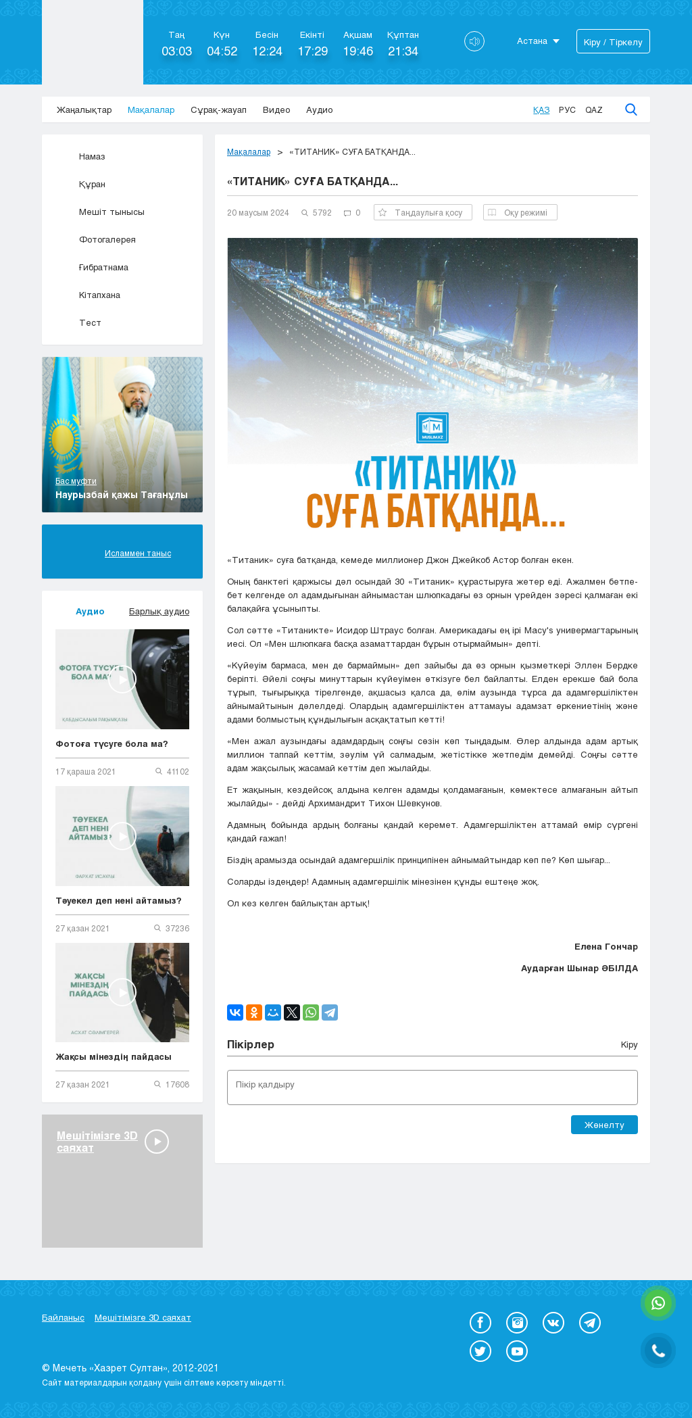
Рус (567, 109)
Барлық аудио (159, 611)
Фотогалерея (95, 239)
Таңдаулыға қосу (420, 212)
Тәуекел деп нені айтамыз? (118, 900)
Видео (276, 109)
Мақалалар (151, 109)
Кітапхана (87, 295)
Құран (80, 184)
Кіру (629, 1044)
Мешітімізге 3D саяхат (143, 1317)
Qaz (594, 109)
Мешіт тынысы (100, 211)
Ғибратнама (91, 267)
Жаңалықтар (84, 109)
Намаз (80, 156)
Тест (78, 322)
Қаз (541, 109)
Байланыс (63, 1317)
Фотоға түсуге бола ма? (111, 743)
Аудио (319, 109)
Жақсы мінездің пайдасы (113, 1056)
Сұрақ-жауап (219, 109)
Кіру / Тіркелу (613, 41)
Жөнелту (604, 1124)
